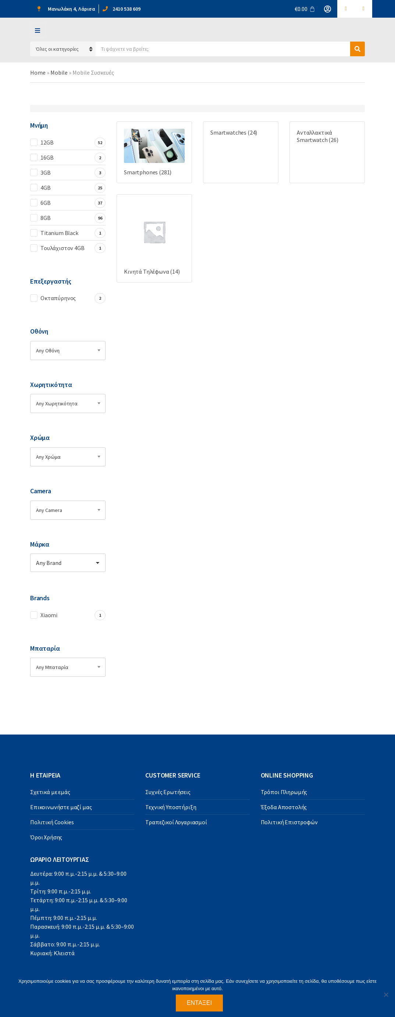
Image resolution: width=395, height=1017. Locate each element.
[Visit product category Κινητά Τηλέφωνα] (154, 238)
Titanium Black (59, 233)
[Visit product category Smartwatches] (240, 132)
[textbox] (68, 350)
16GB (46, 157)
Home (38, 72)
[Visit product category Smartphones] (154, 152)
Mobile (59, 72)
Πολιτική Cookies (52, 822)
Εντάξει (199, 1003)
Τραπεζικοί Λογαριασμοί (176, 822)
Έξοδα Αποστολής (284, 807)
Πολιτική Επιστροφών (289, 822)
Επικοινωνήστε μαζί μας (61, 807)
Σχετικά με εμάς (50, 792)
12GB (46, 142)
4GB (45, 187)
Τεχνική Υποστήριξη (170, 807)
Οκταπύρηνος (58, 298)
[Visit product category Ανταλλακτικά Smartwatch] (327, 136)
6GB (45, 202)
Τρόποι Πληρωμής (284, 792)
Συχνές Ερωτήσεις (167, 792)
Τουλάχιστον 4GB (62, 248)
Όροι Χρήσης (46, 837)
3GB (45, 172)
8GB (45, 217)
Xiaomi (48, 615)
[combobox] (68, 350)
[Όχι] (385, 994)
